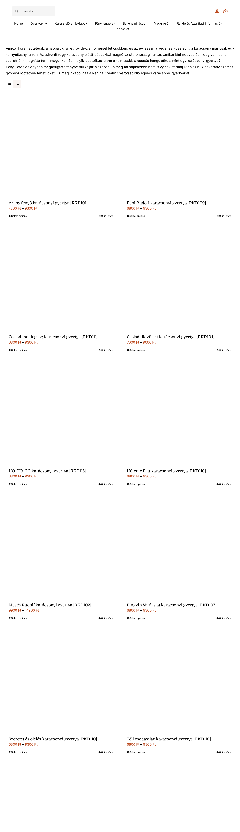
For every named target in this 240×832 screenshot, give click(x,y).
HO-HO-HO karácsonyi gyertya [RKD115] (47, 471)
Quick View (107, 216)
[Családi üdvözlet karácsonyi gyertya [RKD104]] (179, 281)
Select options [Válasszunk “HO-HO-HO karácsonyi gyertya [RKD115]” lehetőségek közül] (19, 484)
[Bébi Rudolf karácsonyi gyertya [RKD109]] (179, 147)
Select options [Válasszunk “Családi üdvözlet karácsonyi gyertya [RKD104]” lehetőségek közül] (137, 350)
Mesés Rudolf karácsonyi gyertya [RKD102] (50, 605)
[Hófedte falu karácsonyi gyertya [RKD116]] (179, 415)
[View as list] (17, 84)
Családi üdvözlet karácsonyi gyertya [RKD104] (171, 337)
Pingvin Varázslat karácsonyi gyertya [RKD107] (172, 605)
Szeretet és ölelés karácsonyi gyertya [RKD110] (53, 739)
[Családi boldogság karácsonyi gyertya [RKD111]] (61, 281)
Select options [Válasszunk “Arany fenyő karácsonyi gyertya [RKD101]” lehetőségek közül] (19, 216)
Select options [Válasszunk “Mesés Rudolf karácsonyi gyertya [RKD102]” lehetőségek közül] (19, 618)
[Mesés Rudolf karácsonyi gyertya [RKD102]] (61, 549)
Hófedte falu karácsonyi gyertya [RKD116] (166, 471)
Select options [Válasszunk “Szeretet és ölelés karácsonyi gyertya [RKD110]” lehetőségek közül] (19, 752)
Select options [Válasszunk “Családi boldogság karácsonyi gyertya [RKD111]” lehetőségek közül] (19, 350)
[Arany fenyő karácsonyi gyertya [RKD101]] (61, 147)
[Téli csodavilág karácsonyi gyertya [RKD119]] (179, 683)
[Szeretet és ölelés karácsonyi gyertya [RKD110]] (61, 683)
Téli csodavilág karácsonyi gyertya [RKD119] (169, 739)
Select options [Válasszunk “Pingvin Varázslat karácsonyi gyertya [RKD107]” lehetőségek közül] (137, 618)
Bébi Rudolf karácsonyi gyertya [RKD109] (166, 203)
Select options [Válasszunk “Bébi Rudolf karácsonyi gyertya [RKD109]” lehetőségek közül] (137, 216)
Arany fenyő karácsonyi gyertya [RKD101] (48, 203)
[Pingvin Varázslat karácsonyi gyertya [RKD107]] (179, 549)
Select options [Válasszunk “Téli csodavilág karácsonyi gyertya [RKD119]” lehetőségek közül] (137, 752)
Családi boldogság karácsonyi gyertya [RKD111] (53, 337)
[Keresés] (33, 11)
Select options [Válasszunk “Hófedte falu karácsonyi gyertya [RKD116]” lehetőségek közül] (137, 484)
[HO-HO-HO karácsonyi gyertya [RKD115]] (61, 415)
